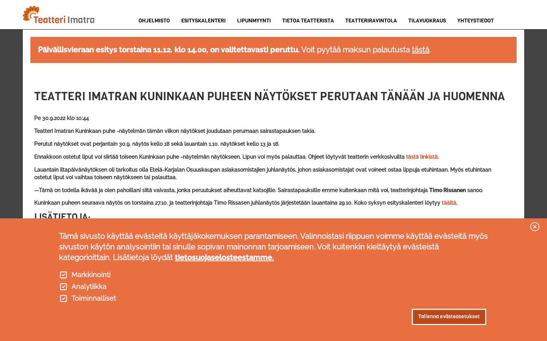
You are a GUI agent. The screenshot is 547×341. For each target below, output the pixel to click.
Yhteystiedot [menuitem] (475, 20)
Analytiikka (88, 286)
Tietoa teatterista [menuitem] (308, 20)
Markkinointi (91, 275)
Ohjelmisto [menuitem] (154, 20)
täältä (449, 203)
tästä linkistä (422, 157)
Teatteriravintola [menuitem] (371, 20)
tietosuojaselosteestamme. (224, 257)
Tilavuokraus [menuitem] (427, 20)
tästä (420, 49)
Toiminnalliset (93, 298)
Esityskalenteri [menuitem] (203, 20)
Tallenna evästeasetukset (449, 316)
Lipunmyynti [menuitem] (254, 20)
